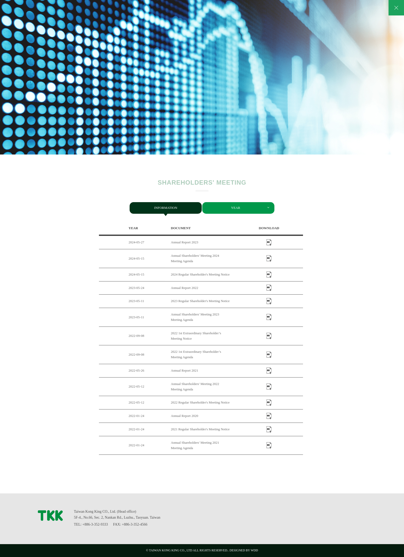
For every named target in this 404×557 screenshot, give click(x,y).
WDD (254, 550)
